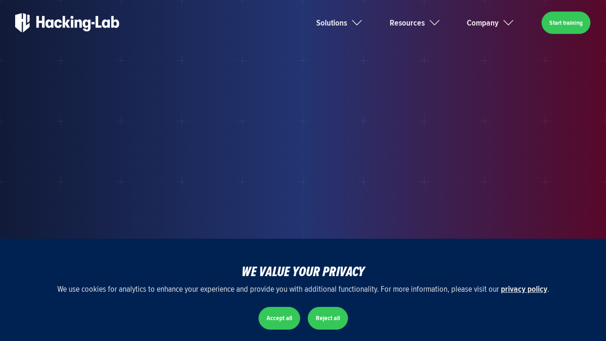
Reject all (328, 318)
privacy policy (524, 289)
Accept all (279, 318)
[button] (351, 23)
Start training (566, 22)
